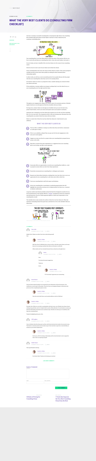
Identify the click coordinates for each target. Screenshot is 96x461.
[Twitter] (13, 37)
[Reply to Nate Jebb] (47, 231)
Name (27, 380)
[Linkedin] (15, 37)
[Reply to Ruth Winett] (47, 281)
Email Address (47, 380)
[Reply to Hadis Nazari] (47, 344)
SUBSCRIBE (11, 40)
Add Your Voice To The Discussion (14, 47)
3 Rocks (50, 193)
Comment (28, 368)
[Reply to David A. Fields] (53, 241)
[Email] (11, 37)
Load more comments (48, 360)
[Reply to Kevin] (59, 254)
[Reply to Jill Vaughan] (47, 321)
